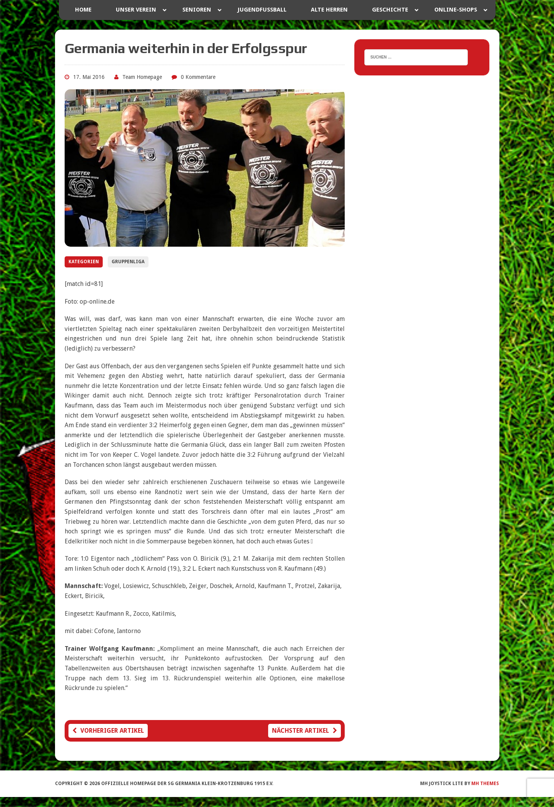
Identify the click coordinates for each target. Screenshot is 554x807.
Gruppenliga (128, 261)
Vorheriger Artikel (108, 730)
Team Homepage (142, 77)
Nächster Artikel (304, 730)
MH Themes (485, 783)
